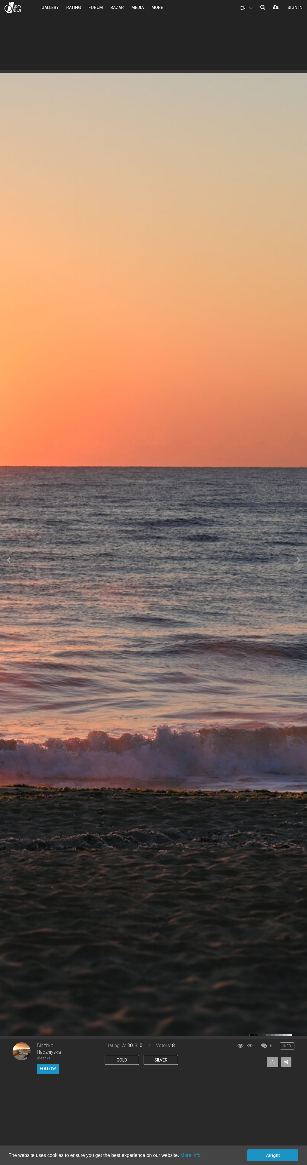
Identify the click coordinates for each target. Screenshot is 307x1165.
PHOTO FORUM (12, 7)
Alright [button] (273, 1155)
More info (190, 1155)
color (252, 1035)
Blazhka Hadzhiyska (49, 1049)
